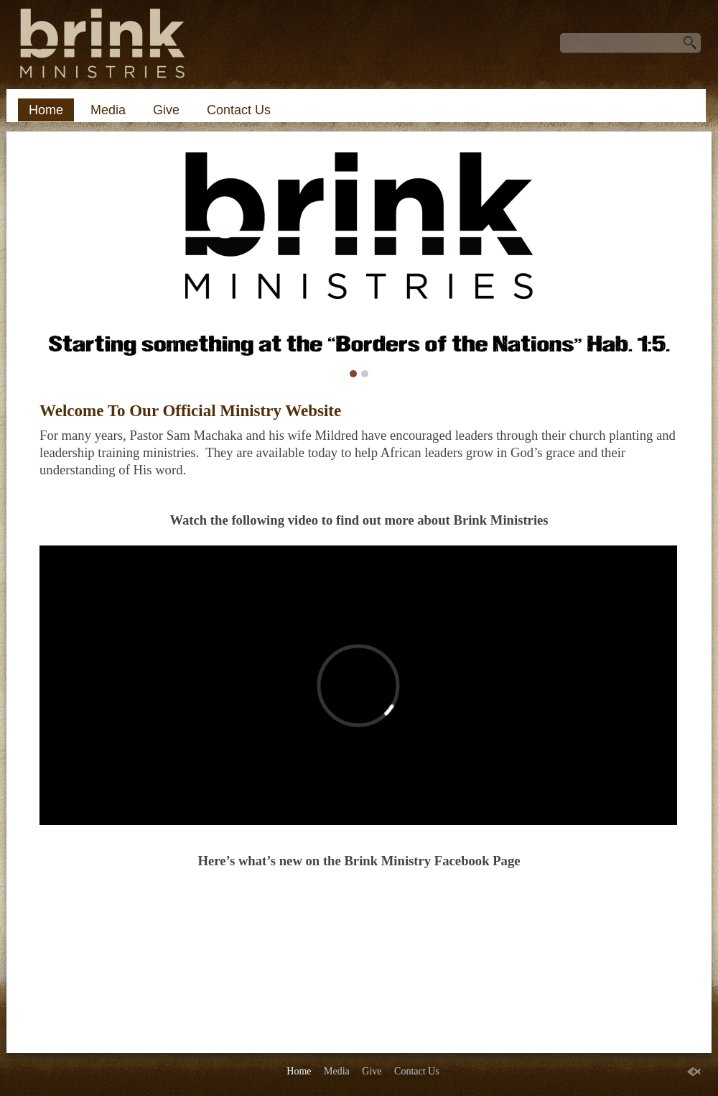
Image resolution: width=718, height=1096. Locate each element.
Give (166, 110)
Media (108, 110)
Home (46, 110)
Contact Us (239, 110)
